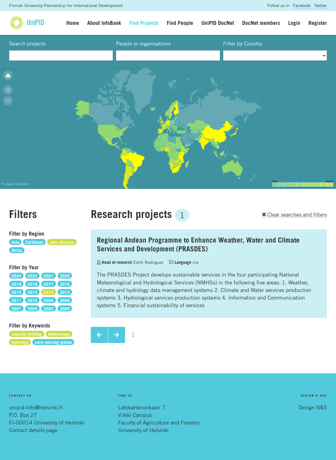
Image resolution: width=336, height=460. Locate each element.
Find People (180, 22)
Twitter (320, 5)
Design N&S (312, 407)
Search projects (27, 43)
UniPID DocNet (217, 22)
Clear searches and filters (294, 214)
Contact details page (33, 430)
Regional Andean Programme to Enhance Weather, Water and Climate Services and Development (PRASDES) (198, 244)
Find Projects (144, 22)
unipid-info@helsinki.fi (36, 407)
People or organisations (143, 43)
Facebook (302, 5)
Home (72, 22)
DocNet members (261, 22)
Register (317, 22)
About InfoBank (104, 22)
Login (294, 22)
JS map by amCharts (15, 184)
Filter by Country (242, 43)
